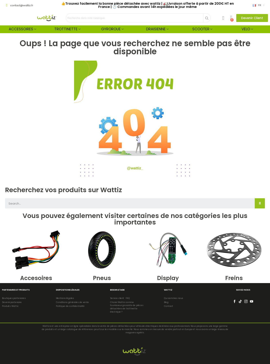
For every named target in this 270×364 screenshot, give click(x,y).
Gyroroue (111, 29)
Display (168, 278)
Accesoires (36, 278)
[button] (252, 18)
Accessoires (21, 29)
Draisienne (156, 29)
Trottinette (66, 29)
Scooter (200, 29)
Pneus (102, 278)
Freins (234, 278)
